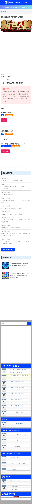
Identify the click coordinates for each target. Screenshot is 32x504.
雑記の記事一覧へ (8, 249)
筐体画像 (5, 151)
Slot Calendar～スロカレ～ (16, 2)
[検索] (29, 323)
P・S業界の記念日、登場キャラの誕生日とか (16, 7)
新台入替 (6, 79)
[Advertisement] (16, 53)
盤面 (4, 120)
